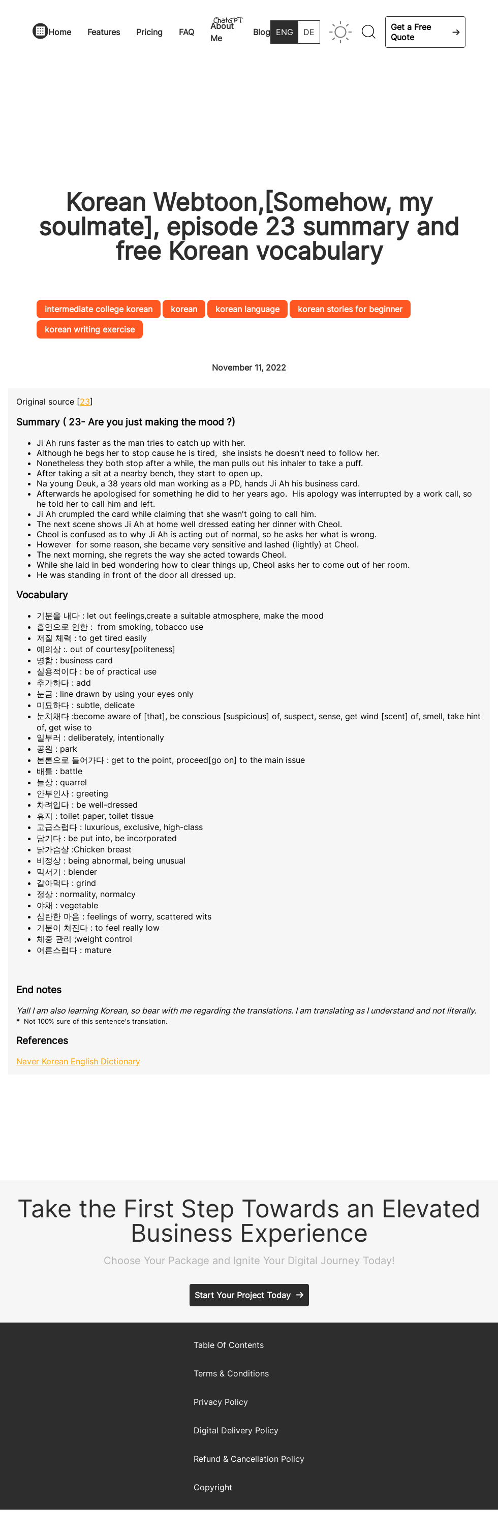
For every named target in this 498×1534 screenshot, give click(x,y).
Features (103, 32)
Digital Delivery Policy (236, 1430)
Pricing (149, 32)
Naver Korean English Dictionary (78, 1061)
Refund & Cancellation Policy (249, 1459)
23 (85, 401)
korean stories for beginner (350, 309)
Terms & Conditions (231, 1373)
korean (184, 309)
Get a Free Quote (411, 32)
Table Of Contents (229, 1345)
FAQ (186, 32)
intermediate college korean (98, 309)
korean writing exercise (90, 329)
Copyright (213, 1487)
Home (59, 32)
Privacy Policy (221, 1402)
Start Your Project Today (243, 1295)
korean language (247, 309)
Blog (261, 32)
